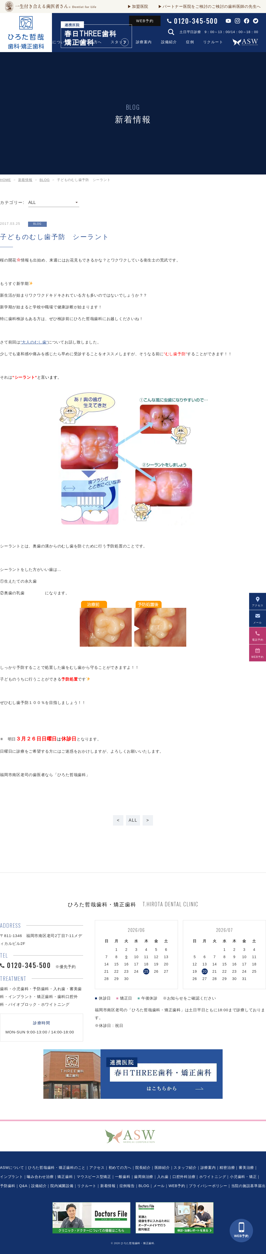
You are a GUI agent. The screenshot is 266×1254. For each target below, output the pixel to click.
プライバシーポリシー (208, 1186)
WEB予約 (145, 21)
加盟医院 (140, 6)
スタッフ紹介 (185, 1167)
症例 (190, 42)
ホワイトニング (212, 1177)
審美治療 (246, 1167)
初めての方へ (120, 1167)
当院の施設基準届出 (248, 1186)
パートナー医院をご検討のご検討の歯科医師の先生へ (212, 6)
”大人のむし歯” (34, 342)
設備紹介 (169, 42)
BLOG (143, 1186)
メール (159, 1186)
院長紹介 (143, 1167)
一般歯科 (122, 1177)
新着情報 (108, 1186)
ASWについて (12, 1167)
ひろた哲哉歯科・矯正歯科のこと (56, 1167)
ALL (133, 820)
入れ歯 (163, 1177)
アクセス (97, 1167)
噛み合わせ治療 (40, 1177)
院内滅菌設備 (62, 1186)
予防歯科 (7, 1186)
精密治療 (227, 1167)
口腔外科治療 (184, 1177)
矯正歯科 (65, 1177)
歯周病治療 (143, 1177)
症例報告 (127, 1186)
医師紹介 (162, 1167)
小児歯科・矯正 (243, 1177)
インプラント (11, 1177)
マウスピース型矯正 (94, 1177)
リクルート (213, 42)
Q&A (23, 1186)
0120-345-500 (196, 21)
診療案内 (144, 42)
